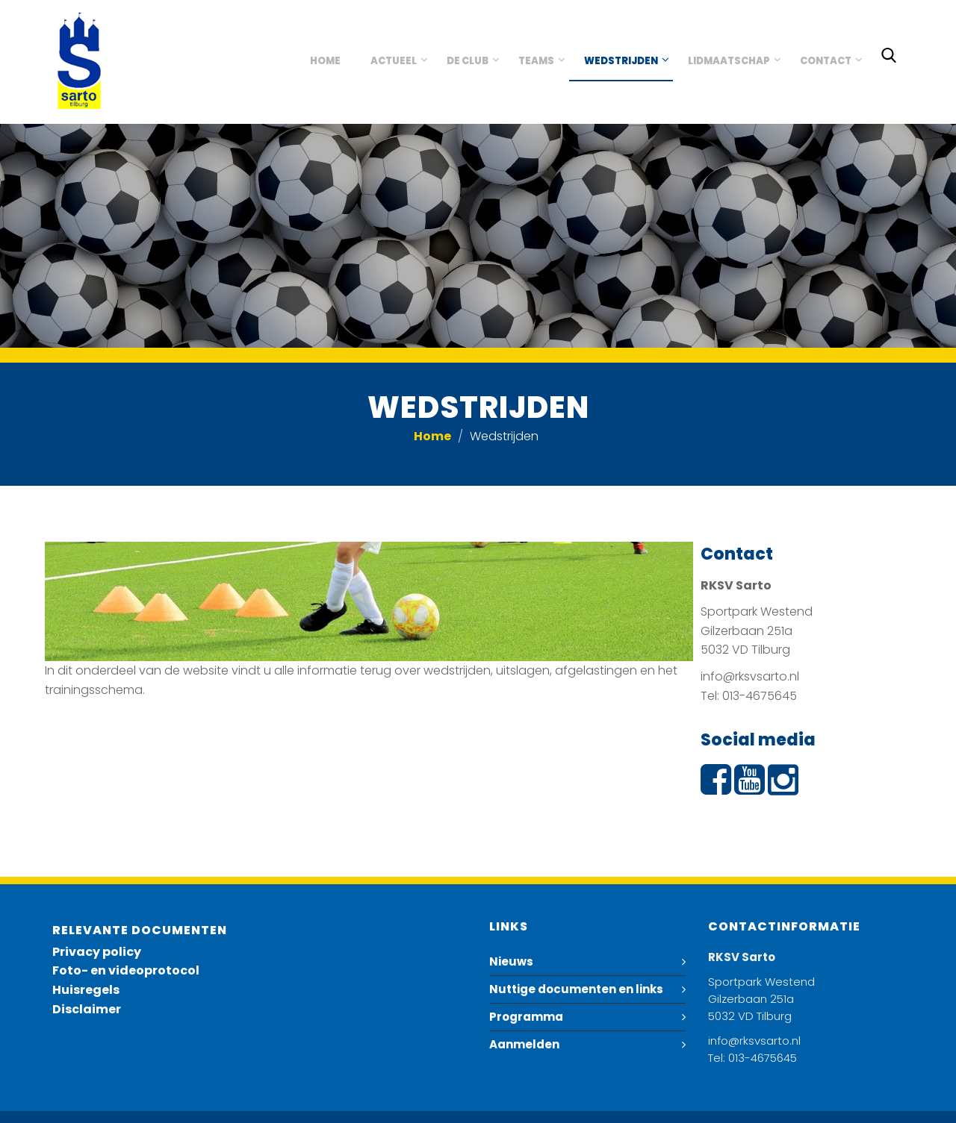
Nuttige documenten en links (576, 989)
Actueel (393, 61)
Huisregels (86, 989)
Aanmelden (524, 1044)
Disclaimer (86, 1009)
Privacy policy (96, 951)
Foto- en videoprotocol (125, 970)
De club (467, 61)
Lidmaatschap (729, 61)
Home (325, 61)
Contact (825, 61)
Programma (526, 1017)
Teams (536, 61)
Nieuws (511, 961)
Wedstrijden (621, 61)
